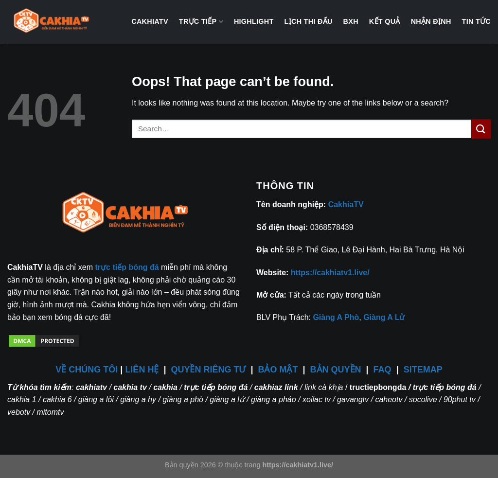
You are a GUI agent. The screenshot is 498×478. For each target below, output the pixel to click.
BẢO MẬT (278, 369)
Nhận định (431, 21)
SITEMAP (423, 369)
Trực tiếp (201, 21)
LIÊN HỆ (142, 369)
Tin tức (476, 21)
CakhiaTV (149, 21)
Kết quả (384, 21)
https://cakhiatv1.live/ (330, 272)
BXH (350, 21)
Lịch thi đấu (309, 21)
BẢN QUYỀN (335, 369)
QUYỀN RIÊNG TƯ (209, 369)
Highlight (254, 21)
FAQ (382, 369)
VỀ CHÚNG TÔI (86, 369)
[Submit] (481, 128)
